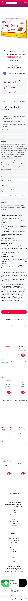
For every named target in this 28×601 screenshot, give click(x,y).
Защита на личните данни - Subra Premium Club (14, 507)
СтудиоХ (20, 595)
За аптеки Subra (14, 497)
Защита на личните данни (14, 502)
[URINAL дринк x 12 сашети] (14, 28)
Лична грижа (14, 549)
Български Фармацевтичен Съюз (14, 571)
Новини (14, 516)
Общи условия (14, 500)
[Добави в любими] (11, 324)
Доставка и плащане (14, 528)
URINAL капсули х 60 (21, 350)
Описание (5, 101)
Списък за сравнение (14, 566)
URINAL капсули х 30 (7, 348)
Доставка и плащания (19, 101)
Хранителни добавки (14, 540)
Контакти (14, 525)
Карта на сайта (14, 514)
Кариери (14, 519)
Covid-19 (14, 551)
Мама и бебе (14, 544)
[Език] (19, 3)
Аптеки (14, 512)
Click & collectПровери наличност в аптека (14, 50)
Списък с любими (14, 564)
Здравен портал (14, 521)
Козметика (14, 542)
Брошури (14, 523)
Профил (14, 561)
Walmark (16, 65)
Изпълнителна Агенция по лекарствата (14, 569)
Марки (14, 510)
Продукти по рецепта (14, 547)
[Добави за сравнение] (7, 352)
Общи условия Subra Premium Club (14, 504)
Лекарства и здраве (14, 538)
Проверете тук (14, 585)
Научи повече (11, 87)
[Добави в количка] (23, 355)
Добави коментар (14, 312)
